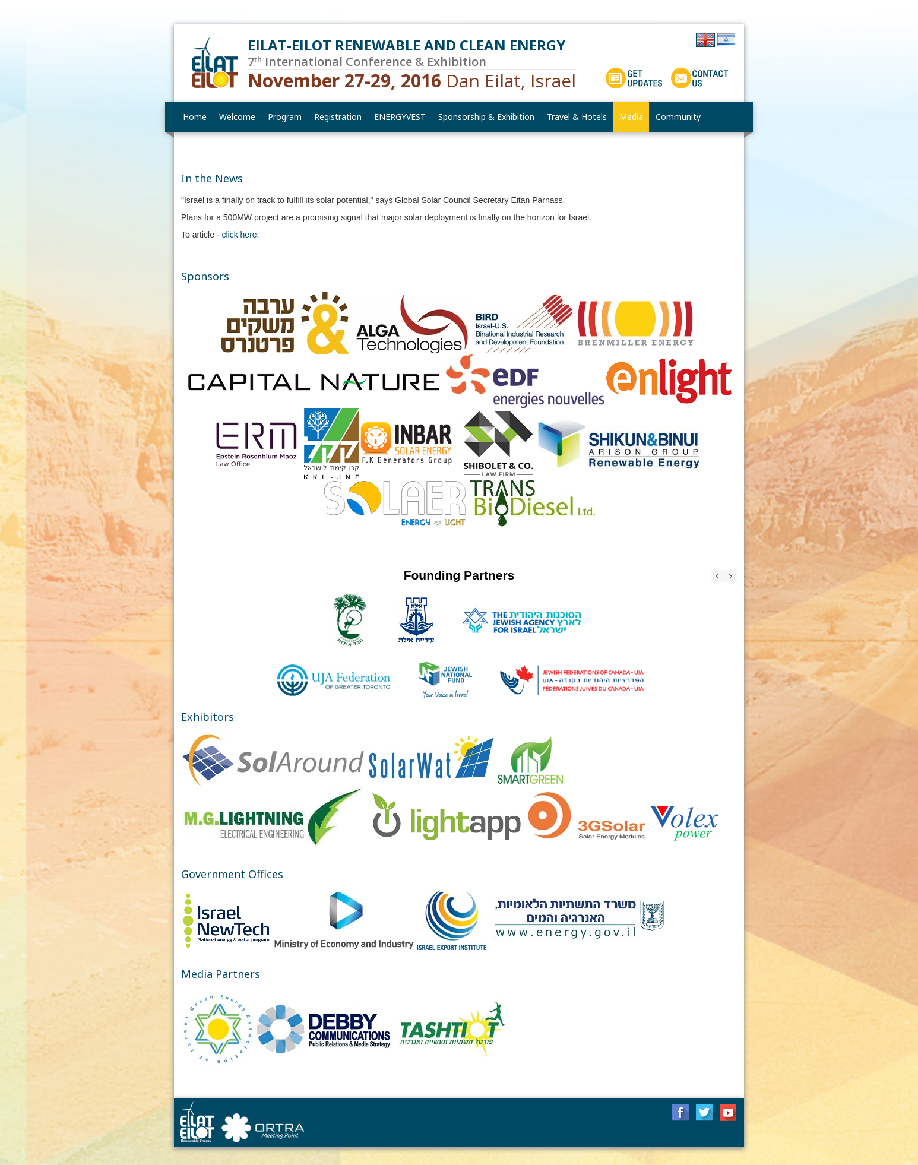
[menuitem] (237, 117)
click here (239, 234)
